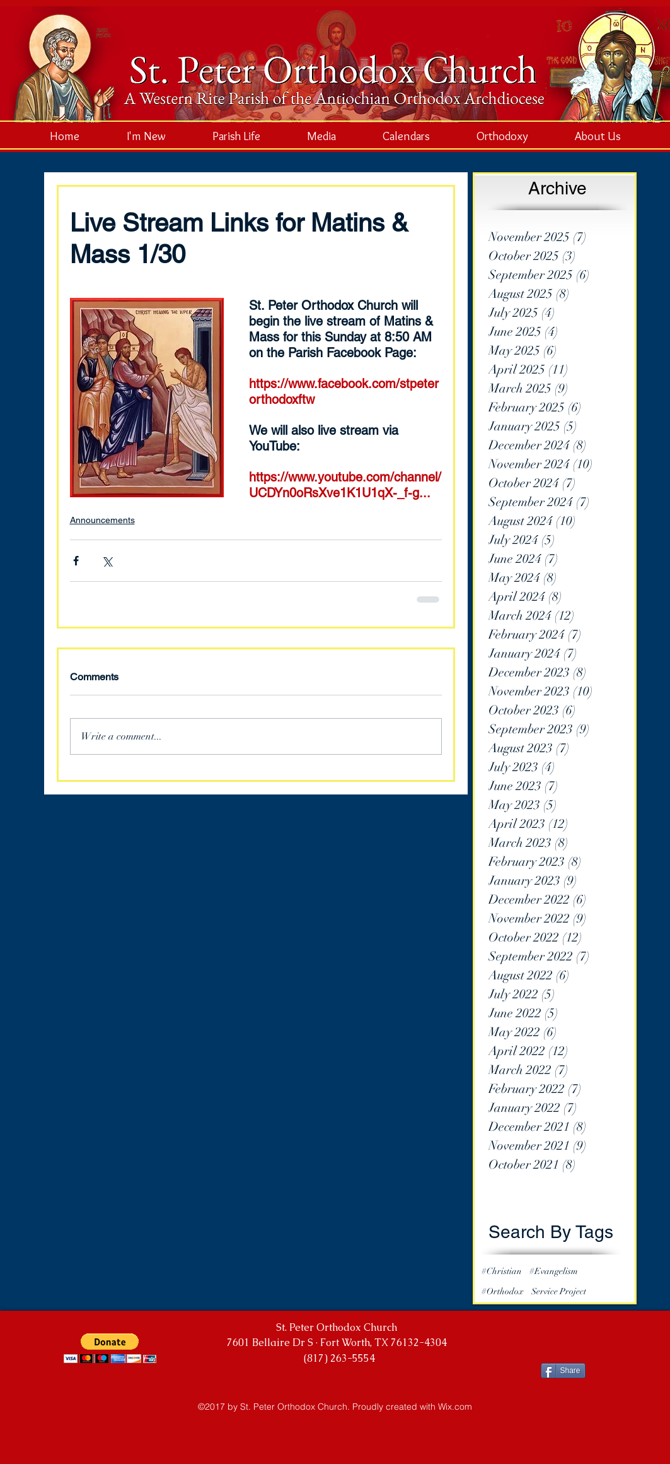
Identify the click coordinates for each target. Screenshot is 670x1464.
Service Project (558, 1291)
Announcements (102, 520)
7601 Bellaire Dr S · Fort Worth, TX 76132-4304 (337, 1342)
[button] (110, 1348)
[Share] (563, 1370)
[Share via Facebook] (76, 561)
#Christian (502, 1271)
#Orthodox (503, 1291)
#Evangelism (553, 1271)
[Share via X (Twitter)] (107, 561)
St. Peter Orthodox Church (336, 1327)
